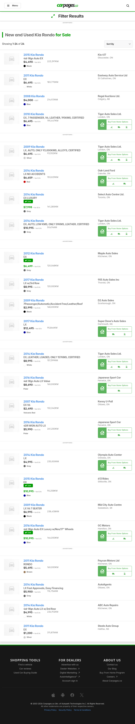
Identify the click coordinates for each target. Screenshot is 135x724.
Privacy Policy (50, 710)
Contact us (112, 664)
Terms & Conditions (82, 710)
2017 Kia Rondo (34, 279)
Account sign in (70, 680)
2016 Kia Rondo (34, 377)
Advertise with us (70, 664)
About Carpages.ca (112, 680)
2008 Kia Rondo (34, 96)
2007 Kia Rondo (34, 401)
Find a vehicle (25, 664)
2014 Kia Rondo (34, 170)
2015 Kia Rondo (34, 55)
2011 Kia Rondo (33, 75)
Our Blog (112, 668)
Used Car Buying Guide (25, 672)
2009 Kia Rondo (34, 146)
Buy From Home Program (112, 672)
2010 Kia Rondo (34, 114)
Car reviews (25, 668)
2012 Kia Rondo (34, 253)
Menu (12, 5)
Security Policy (65, 710)
